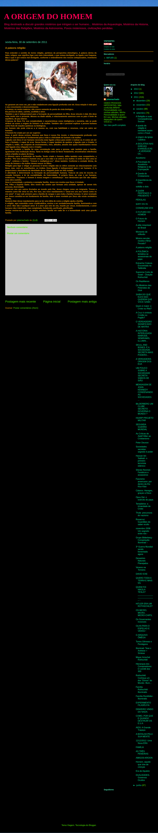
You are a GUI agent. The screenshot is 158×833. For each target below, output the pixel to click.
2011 (136, 97)
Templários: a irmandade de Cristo (143, 506)
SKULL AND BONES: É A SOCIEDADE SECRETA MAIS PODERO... (144, 350)
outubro (140, 109)
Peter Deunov (142, 443)
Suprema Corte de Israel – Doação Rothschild (144, 274)
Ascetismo (140, 158)
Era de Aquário (143, 771)
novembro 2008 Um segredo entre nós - (143, 531)
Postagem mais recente (20, 301)
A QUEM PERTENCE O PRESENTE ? (143, 193)
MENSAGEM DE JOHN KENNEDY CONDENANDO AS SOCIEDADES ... (144, 392)
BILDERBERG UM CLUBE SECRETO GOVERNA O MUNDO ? (144, 409)
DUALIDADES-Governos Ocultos (143, 777)
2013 (136, 89)
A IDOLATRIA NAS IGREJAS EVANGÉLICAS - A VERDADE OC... (144, 149)
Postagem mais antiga (82, 301)
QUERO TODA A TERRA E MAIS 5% (144, 580)
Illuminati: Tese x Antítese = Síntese (143, 650)
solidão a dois (142, 186)
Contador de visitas (109, 49)
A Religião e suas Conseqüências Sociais (144, 119)
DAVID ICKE (142, 574)
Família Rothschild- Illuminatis (142, 689)
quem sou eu (142, 204)
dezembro (141, 101)
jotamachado (112, 99)
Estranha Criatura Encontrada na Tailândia (144, 265)
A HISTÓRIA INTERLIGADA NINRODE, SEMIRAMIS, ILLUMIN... (144, 336)
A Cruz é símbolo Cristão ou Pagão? (144, 315)
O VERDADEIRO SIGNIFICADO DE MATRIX (144, 324)
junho (139, 785)
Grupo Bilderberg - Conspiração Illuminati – (144, 540)
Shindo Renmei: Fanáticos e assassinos (143, 472)
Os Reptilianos (142, 281)
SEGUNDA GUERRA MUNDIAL (141, 427)
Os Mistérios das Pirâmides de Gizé (143, 287)
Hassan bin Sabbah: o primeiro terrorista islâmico (141, 461)
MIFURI (110, 58)
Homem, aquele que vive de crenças (143, 764)
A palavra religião (144, 247)
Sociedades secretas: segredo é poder (144, 449)
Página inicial (51, 301)
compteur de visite (109, 47)
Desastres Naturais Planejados (142, 560)
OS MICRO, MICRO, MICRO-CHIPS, (144, 612)
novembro (141, 105)
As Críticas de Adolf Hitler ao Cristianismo (143, 436)
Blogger (92, 825)
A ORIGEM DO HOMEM (48, 16)
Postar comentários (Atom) (25, 308)
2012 (136, 93)
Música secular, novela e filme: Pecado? (143, 240)
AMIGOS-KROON (144, 758)
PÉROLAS (141, 200)
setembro (141, 113)
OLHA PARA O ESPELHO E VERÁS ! (143, 628)
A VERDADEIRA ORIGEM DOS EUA (143, 361)
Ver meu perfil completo (115, 125)
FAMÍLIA (140, 747)
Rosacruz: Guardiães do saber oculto (143, 522)
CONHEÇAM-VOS (144, 208)
